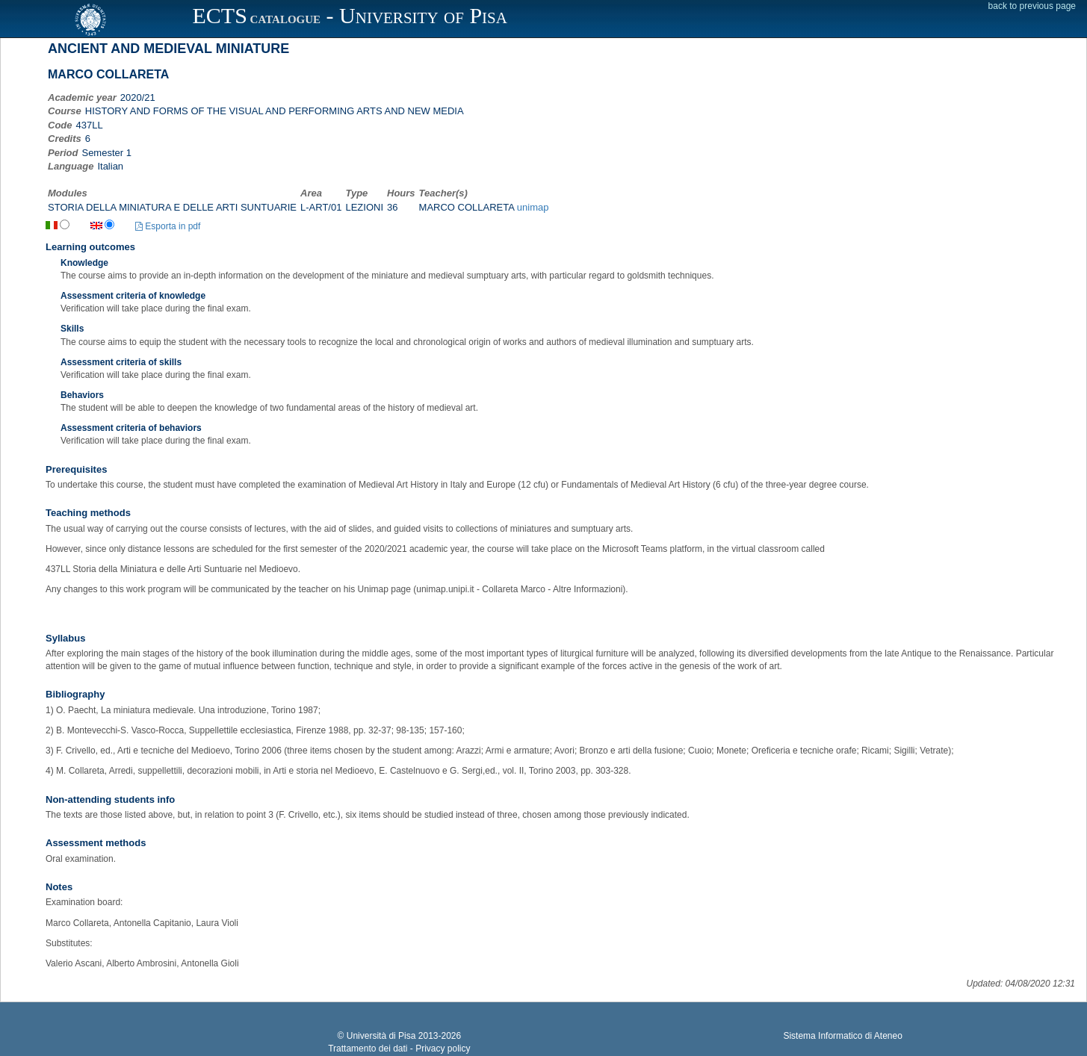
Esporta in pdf (167, 226)
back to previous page (1032, 6)
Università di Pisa (381, 1036)
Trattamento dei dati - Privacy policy (399, 1048)
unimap (533, 207)
